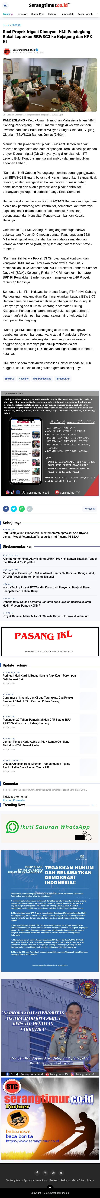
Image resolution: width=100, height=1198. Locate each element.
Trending (8, 14)
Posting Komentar (14, 800)
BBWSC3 (9, 378)
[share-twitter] (14, 509)
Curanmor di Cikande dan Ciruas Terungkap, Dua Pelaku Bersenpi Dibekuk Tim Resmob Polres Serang (38, 699)
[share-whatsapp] (22, 509)
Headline (24, 378)
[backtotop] (50, 1188)
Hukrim (52, 14)
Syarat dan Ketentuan (35, 1180)
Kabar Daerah (85, 14)
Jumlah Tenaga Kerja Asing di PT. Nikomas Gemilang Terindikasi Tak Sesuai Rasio (36, 743)
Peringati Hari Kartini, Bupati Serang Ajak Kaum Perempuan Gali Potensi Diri (40, 677)
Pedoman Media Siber (72, 1180)
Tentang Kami (13, 1180)
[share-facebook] (6, 509)
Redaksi (53, 1180)
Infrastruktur (63, 378)
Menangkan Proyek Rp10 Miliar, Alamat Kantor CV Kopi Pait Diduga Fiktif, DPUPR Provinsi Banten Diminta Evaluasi (49, 575)
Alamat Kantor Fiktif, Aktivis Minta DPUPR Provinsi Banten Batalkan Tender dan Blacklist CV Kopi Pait (50, 560)
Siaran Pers (37, 14)
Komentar (89, 508)
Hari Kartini (12, 672)
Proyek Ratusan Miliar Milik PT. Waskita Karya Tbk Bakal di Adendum (46, 616)
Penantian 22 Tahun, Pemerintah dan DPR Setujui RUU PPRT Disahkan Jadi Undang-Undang (37, 721)
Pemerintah (67, 14)
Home (6, 25)
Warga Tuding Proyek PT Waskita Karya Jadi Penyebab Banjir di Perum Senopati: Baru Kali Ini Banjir (47, 589)
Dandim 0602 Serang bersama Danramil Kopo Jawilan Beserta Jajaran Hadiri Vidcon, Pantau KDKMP (47, 603)
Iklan (89, 1180)
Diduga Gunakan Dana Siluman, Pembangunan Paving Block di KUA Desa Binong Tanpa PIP (36, 765)
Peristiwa (22, 14)
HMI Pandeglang (42, 378)
